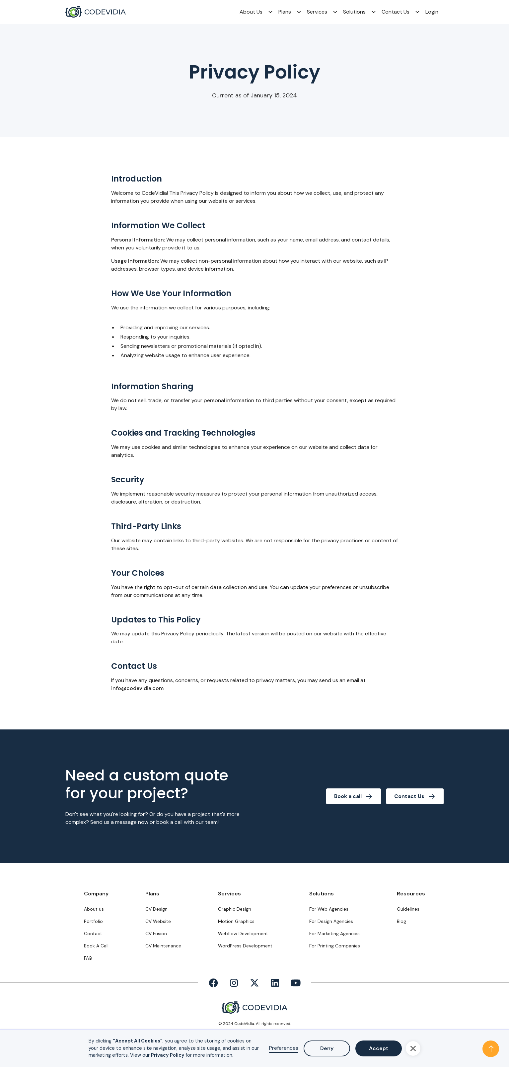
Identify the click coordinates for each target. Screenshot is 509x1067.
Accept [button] (378, 1048)
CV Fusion (156, 933)
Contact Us (395, 11)
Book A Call (96, 946)
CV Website (158, 921)
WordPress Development (245, 946)
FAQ (88, 958)
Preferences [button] (283, 1047)
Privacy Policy (167, 1055)
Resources (411, 893)
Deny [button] (326, 1048)
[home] (95, 12)
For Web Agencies (328, 909)
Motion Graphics (236, 921)
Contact (93, 933)
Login (431, 11)
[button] (253, 12)
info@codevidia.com (137, 688)
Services (317, 11)
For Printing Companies (334, 946)
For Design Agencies (331, 921)
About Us (251, 11)
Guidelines (408, 909)
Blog (401, 921)
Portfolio (93, 921)
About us (94, 909)
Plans (284, 11)
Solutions (354, 11)
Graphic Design (234, 909)
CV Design (156, 909)
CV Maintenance (163, 946)
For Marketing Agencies (334, 933)
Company (96, 893)
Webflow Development (243, 933)
